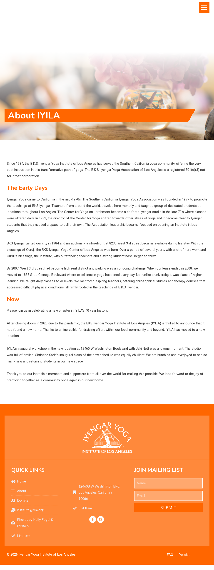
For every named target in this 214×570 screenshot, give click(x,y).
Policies (184, 555)
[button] (204, 26)
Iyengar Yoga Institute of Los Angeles (47, 555)
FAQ (170, 555)
